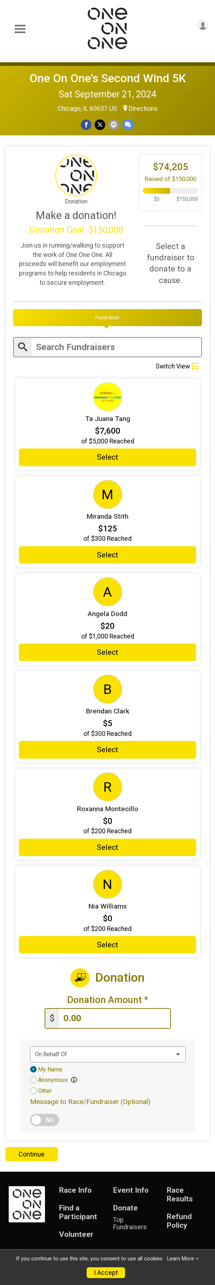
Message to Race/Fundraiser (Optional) (90, 1101)
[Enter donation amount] (114, 1018)
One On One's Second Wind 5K (107, 78)
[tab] (107, 317)
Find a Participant (78, 1212)
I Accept (106, 1272)
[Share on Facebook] (86, 124)
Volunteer (76, 1234)
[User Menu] (203, 25)
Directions (143, 108)
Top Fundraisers (130, 1223)
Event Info (131, 1190)
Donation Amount (107, 1000)
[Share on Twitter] (100, 124)
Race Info (75, 1190)
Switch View (177, 366)
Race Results (180, 1194)
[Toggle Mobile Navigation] (20, 29)
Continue (31, 1154)
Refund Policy (179, 1221)
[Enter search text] (116, 347)
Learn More (180, 1259)
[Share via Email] (113, 124)
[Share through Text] (127, 124)
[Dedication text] (108, 1054)
